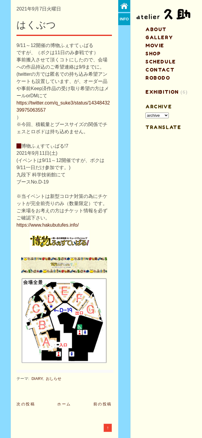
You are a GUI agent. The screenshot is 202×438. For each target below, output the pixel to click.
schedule (160, 62)
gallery (159, 37)
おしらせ (53, 378)
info (124, 19)
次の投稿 (25, 404)
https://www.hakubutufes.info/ (47, 225)
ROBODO (157, 78)
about (156, 29)
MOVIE (154, 46)
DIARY (36, 378)
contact (159, 70)
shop (153, 54)
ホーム (64, 404)
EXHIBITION (162, 92)
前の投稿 (102, 404)
